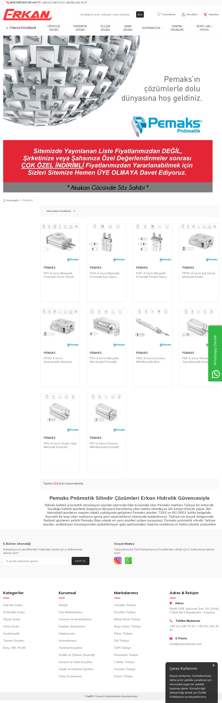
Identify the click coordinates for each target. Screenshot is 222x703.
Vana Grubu (128, 27)
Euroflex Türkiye (125, 613)
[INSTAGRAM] (118, 561)
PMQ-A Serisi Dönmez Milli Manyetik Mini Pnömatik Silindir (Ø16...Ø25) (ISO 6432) (150, 360)
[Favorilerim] (166, 14)
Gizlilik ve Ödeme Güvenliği (77, 656)
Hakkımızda (67, 634)
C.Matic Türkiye (124, 663)
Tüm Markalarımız (71, 613)
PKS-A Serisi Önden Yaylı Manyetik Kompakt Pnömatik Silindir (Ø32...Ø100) (60, 445)
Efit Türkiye (121, 641)
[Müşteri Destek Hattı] (46, 2)
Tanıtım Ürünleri (176, 27)
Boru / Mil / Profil (204, 27)
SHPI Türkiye (122, 648)
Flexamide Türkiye (126, 656)
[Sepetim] (211, 14)
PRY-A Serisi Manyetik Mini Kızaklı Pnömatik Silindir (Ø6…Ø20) (104, 360)
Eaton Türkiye (123, 677)
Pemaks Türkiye (124, 670)
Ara (139, 14)
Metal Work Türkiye (127, 620)
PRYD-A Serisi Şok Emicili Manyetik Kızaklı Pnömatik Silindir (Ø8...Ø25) (198, 275)
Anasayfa (10, 200)
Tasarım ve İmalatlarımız (75, 620)
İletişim (63, 606)
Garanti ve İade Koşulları (75, 663)
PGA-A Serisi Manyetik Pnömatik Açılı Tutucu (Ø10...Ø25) (105, 275)
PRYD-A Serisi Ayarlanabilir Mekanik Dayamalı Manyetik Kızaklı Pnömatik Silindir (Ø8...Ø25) (59, 360)
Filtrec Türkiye (123, 634)
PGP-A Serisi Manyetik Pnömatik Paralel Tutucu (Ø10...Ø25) (151, 275)
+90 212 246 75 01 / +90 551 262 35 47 (194, 629)
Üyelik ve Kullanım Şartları (76, 670)
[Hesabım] (189, 14)
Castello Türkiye (125, 606)
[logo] (27, 14)
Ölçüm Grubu (105, 27)
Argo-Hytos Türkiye (127, 627)
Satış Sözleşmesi (70, 677)
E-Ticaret (98, 697)
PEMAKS (50, 267)
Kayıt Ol (80, 561)
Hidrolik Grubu (54, 27)
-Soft (88, 697)
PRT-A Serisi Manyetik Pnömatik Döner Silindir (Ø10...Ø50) (59, 275)
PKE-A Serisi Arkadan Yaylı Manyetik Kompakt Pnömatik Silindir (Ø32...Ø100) (197, 360)
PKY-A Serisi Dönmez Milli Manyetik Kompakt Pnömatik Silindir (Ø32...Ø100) (104, 445)
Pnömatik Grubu (80, 27)
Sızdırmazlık (151, 28)
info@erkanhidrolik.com (186, 645)
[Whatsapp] (130, 561)
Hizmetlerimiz (68, 641)
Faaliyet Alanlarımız (72, 627)
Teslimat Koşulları (70, 648)
